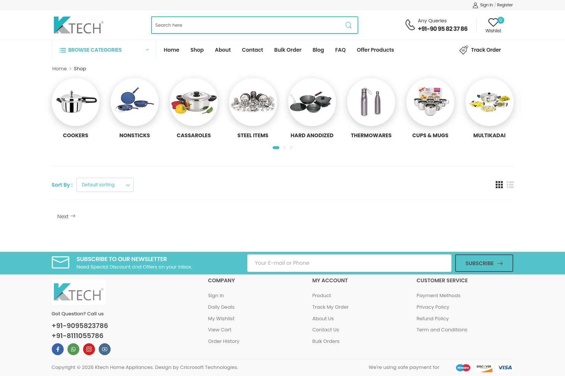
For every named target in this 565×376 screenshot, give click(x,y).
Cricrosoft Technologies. (209, 367)
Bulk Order (287, 50)
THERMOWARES (371, 135)
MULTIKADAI (489, 135)
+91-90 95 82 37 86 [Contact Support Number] (442, 29)
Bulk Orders (325, 341)
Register (505, 5)
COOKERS (75, 135)
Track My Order (330, 307)
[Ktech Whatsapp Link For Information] (73, 349)
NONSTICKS (135, 135)
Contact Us (325, 329)
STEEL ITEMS (253, 135)
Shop (197, 50)
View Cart (219, 329)
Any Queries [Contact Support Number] (432, 20)
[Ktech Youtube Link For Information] (105, 349)
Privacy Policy (432, 307)
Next (66, 216)
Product (321, 295)
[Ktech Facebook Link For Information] (58, 349)
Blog (318, 50)
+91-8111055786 (78, 335)
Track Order (480, 50)
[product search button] (348, 25)
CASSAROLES (194, 135)
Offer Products (375, 50)
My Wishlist (221, 318)
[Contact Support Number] (410, 24)
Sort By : (62, 185)
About (223, 50)
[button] (104, 49)
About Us (323, 318)
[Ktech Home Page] (78, 25)
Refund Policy (432, 318)
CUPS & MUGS (430, 135)
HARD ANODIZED (312, 135)
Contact (252, 50)
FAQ (340, 50)
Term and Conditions (441, 329)
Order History (223, 341)
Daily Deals (221, 307)
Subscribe (480, 263)
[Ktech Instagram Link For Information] (89, 349)
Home (172, 50)
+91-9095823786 (80, 325)
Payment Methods (438, 295)
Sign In (483, 5)
